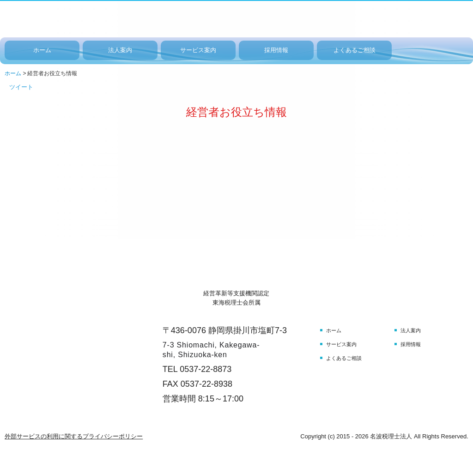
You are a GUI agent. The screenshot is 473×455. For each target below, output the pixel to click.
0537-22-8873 (205, 369)
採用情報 (276, 50)
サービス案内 (198, 50)
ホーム (42, 50)
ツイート (21, 87)
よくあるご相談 (355, 50)
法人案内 (120, 50)
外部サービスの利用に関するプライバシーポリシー (74, 436)
